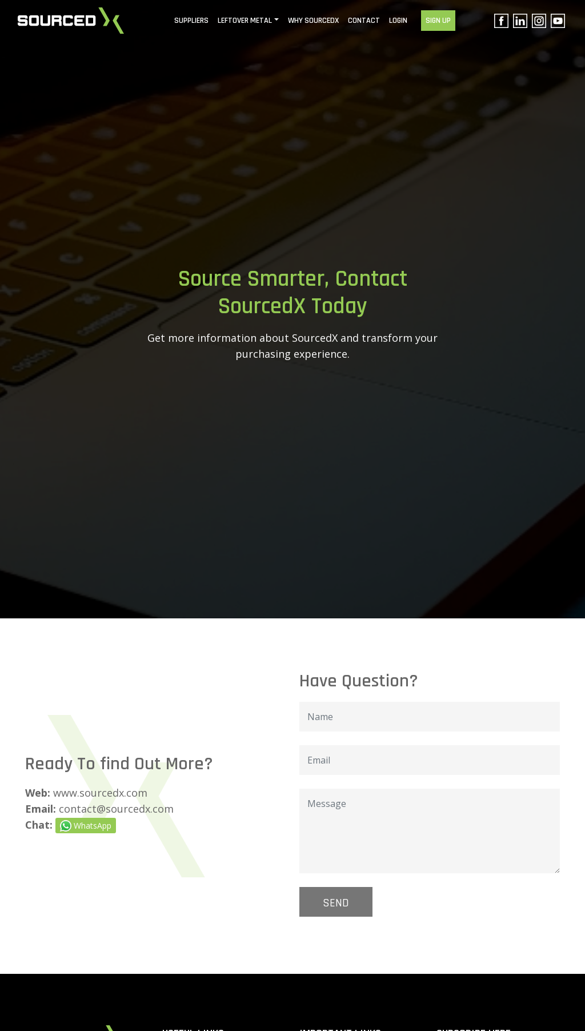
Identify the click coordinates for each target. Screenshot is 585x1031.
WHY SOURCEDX (313, 20)
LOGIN (398, 20)
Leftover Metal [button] (245, 20)
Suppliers (191, 20)
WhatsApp (85, 826)
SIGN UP (438, 20)
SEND (336, 903)
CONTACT (364, 20)
